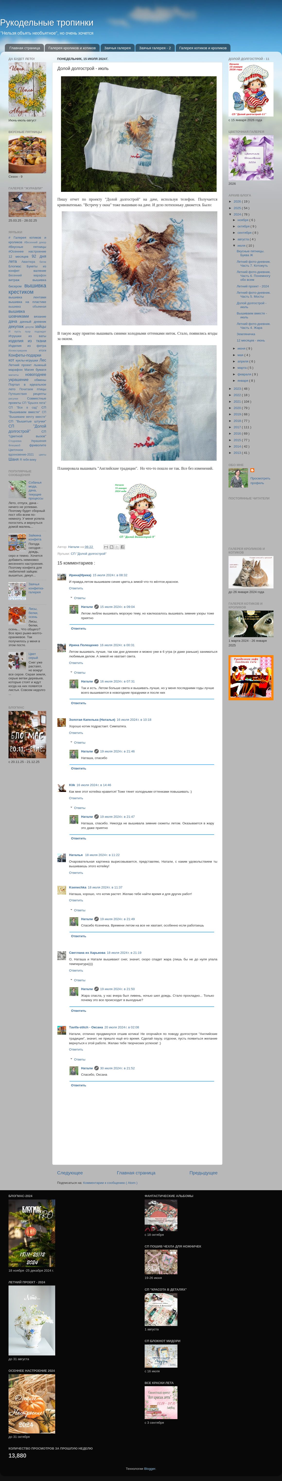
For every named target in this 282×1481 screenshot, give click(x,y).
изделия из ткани (27, 341)
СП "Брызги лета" (34, 403)
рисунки (13, 398)
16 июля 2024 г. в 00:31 (117, 645)
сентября (245, 232)
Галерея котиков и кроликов (203, 48)
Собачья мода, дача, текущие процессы (35, 490)
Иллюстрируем (18, 350)
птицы (41, 389)
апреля (243, 361)
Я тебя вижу (28, 459)
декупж (29, 326)
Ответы (80, 598)
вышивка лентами (27, 297)
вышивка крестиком (27, 289)
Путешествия (18, 394)
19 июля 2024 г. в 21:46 (117, 751)
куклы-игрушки (27, 360)
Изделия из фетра (27, 346)
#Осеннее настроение (27, 251)
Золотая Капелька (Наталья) (92, 719)
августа (244, 239)
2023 (238, 388)
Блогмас (15, 266)
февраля (245, 374)
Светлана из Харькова (87, 953)
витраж (14, 280)
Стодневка (15, 440)
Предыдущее (203, 1172)
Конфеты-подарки (25, 355)
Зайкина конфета (34, 537)
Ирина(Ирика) (80, 575)
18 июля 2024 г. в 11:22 (102, 855)
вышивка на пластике (27, 302)
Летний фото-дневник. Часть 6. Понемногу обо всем (254, 276)
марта (242, 368)
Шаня (14, 459)
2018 (238, 421)
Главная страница (24, 48)
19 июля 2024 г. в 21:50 (117, 989)
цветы (42, 454)
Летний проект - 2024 (253, 286)
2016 (238, 433)
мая (241, 355)
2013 (238, 453)
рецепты (39, 394)
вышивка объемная (27, 306)
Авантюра (28, 261)
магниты (14, 374)
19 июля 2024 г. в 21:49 (117, 919)
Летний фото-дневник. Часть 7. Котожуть (254, 263)
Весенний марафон (27, 275)
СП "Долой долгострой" (88, 553)
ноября (243, 220)
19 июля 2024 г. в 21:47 (117, 816)
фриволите (37, 445)
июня (242, 348)
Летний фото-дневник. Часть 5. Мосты (254, 294)
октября (244, 226)
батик (43, 261)
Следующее (70, 1172)
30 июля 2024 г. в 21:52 (117, 1068)
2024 (238, 214)
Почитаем (26, 389)
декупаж (16, 326)
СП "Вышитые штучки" (27, 421)
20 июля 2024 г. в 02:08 (121, 1027)
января (243, 380)
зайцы (40, 326)
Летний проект (20, 365)
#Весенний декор (35, 242)
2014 (238, 446)
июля (242, 245)
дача (13, 321)
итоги (42, 350)
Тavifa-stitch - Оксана (86, 1027)
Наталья (76, 855)
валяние (40, 271)
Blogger (149, 1469)
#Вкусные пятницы (27, 247)
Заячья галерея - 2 (155, 48)
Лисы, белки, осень (33, 612)
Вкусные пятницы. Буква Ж (250, 253)
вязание (40, 316)
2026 (238, 201)
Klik (72, 785)
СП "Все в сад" (23, 407)
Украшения (38, 441)
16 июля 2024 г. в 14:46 (94, 785)
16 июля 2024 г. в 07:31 (117, 681)
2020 (238, 408)
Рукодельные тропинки (47, 23)
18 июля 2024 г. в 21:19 (124, 953)
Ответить (76, 588)
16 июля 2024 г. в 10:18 (134, 719)
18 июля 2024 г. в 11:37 (105, 887)
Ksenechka (77, 887)
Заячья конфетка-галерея (36, 588)
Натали (87, 607)
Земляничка (246, 334)
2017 (238, 427)
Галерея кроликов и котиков (72, 48)
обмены (40, 380)
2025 (238, 208)
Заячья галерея (117, 48)
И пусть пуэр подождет (27, 331)
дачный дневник (33, 321)
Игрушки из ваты (27, 336)
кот (11, 360)
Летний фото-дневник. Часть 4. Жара (254, 326)
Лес (42, 360)
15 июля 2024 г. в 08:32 (110, 575)
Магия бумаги (35, 369)
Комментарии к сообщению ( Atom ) (110, 1183)
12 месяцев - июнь (251, 340)
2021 (238, 401)
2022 (238, 395)
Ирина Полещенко (83, 645)
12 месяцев (18, 256)
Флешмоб (14, 445)
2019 (238, 414)
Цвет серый (33, 656)
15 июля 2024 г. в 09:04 (117, 607)
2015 (238, 440)
